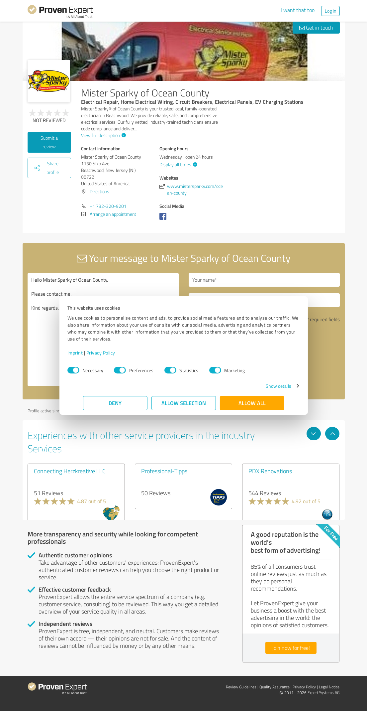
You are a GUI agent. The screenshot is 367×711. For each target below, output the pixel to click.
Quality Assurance (274, 687)
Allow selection (183, 403)
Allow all (252, 403)
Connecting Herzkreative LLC (70, 471)
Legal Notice (329, 687)
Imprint (91, 353)
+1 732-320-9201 (108, 206)
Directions (99, 191)
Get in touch (316, 27)
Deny (115, 403)
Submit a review (49, 142)
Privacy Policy (116, 353)
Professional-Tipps (164, 471)
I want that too (298, 10)
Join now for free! (291, 647)
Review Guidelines (241, 687)
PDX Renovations (270, 471)
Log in (330, 11)
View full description (102, 135)
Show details (262, 386)
